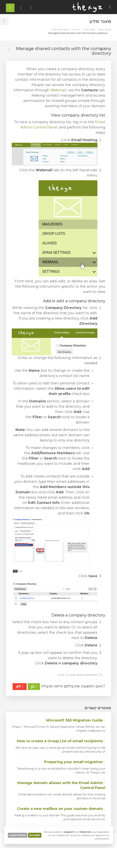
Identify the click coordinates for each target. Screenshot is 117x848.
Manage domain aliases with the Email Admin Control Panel (61, 785)
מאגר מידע (89, 29)
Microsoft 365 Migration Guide (75, 720)
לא (19, 686)
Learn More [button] (17, 835)
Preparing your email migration (74, 762)
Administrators (60, 29)
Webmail (58, 90)
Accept (34, 835)
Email (76, 29)
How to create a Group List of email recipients (61, 741)
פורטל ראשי (105, 29)
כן (34, 686)
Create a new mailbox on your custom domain (61, 809)
